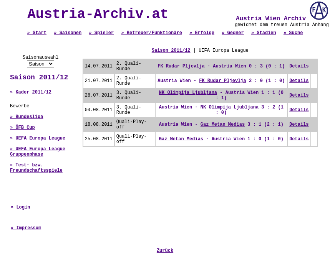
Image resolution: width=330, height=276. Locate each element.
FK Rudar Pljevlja (181, 66)
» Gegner (233, 33)
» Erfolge (201, 33)
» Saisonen (67, 33)
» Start (36, 33)
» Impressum (26, 228)
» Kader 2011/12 (30, 92)
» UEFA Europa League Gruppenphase (37, 151)
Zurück (165, 250)
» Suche (293, 33)
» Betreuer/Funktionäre (151, 33)
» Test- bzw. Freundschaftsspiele (36, 168)
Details (298, 66)
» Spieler (101, 33)
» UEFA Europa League (37, 138)
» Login (20, 207)
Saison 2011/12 (39, 77)
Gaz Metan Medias (223, 124)
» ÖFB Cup (22, 127)
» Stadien (263, 33)
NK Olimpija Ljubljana (188, 92)
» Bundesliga (26, 117)
